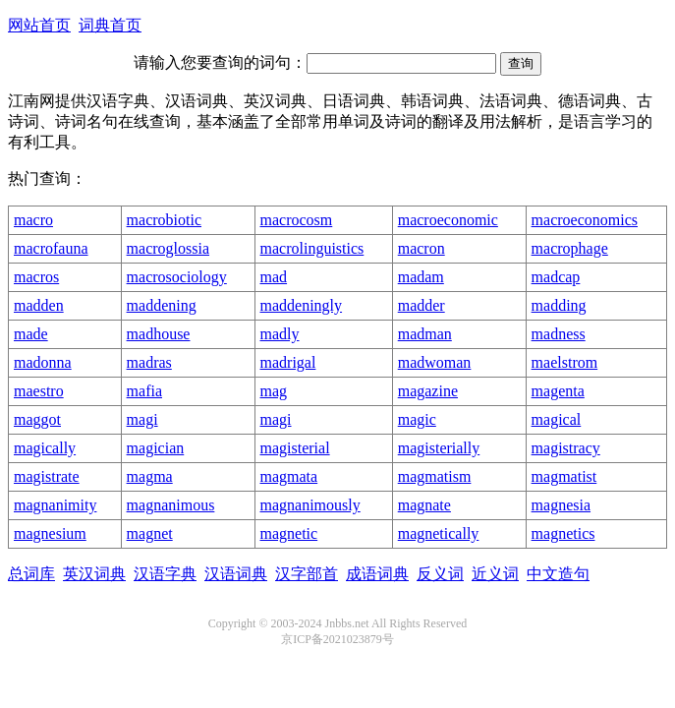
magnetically (438, 533)
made (31, 333)
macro (33, 219)
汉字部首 (306, 573)
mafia (144, 391)
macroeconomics (585, 219)
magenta (558, 391)
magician (156, 448)
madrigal (288, 362)
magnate (424, 505)
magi (142, 419)
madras (149, 362)
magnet (150, 533)
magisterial (295, 448)
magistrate (47, 476)
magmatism (435, 476)
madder (421, 305)
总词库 (31, 573)
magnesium (50, 533)
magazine (428, 391)
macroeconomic (448, 219)
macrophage (570, 248)
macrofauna (51, 248)
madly (280, 333)
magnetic (289, 533)
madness (559, 333)
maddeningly (301, 305)
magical (557, 419)
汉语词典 (235, 573)
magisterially (439, 448)
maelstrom (565, 362)
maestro (39, 391)
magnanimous (171, 505)
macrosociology (177, 276)
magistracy (566, 448)
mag (274, 391)
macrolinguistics (312, 248)
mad (274, 276)
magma (150, 476)
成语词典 (377, 573)
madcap (556, 276)
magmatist (564, 476)
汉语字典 (165, 573)
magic (417, 419)
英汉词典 (94, 573)
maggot (37, 419)
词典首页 (110, 25)
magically (45, 448)
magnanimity (55, 505)
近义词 (495, 573)
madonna (43, 362)
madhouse (159, 333)
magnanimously (310, 505)
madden (39, 305)
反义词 (440, 573)
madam (421, 276)
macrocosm (296, 219)
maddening (162, 305)
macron (421, 248)
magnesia (561, 505)
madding (559, 305)
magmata (289, 476)
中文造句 (558, 573)
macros (36, 276)
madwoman (435, 362)
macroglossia (168, 248)
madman (425, 333)
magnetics (563, 533)
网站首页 (39, 25)
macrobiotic (164, 219)
